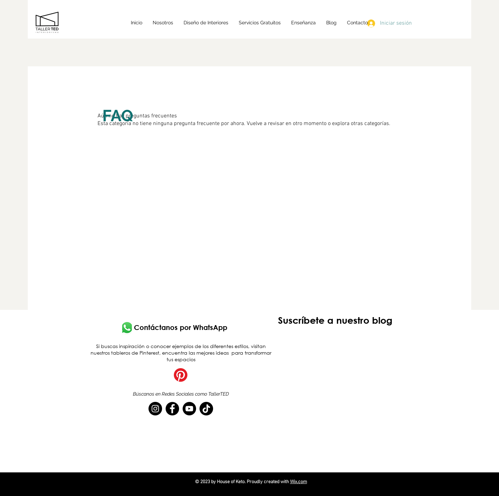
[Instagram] (155, 408)
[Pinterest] (180, 375)
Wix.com (298, 482)
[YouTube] (189, 408)
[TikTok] (206, 408)
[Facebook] (172, 408)
